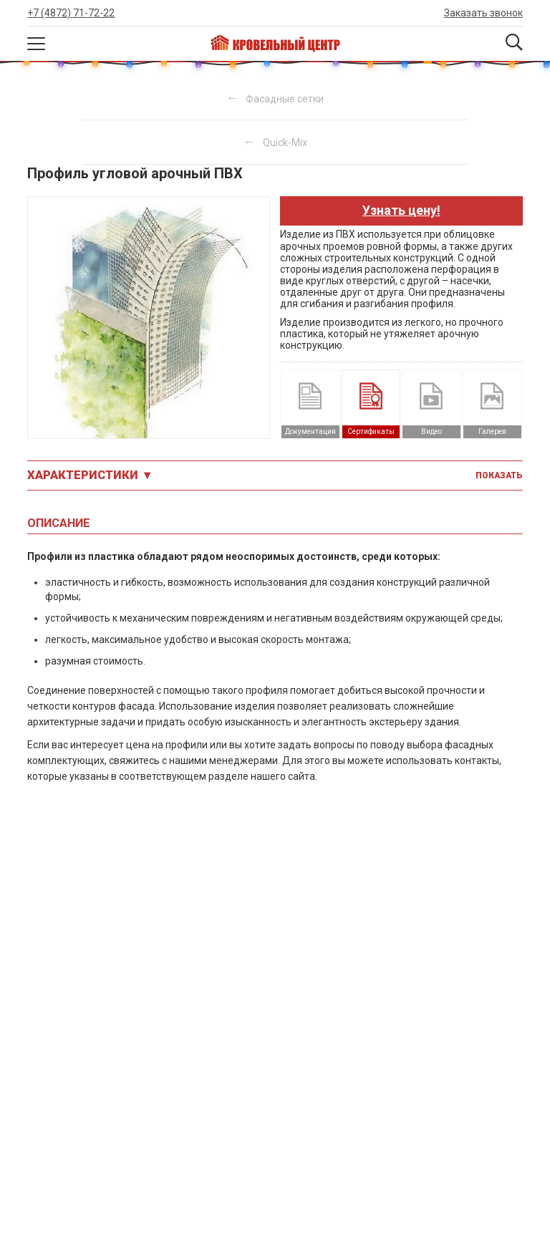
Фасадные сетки (285, 99)
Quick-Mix (285, 142)
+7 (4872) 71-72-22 (71, 13)
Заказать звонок (483, 13)
